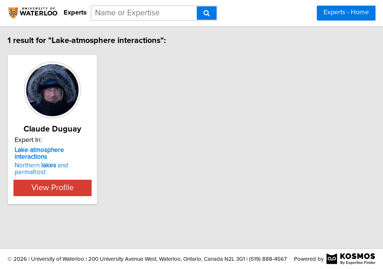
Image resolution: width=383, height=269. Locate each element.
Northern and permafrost (73, 158)
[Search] (207, 13)
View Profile (77, 174)
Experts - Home (346, 12)
